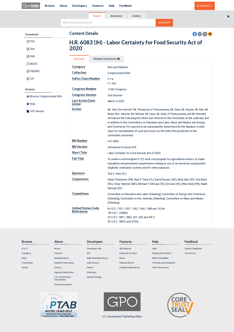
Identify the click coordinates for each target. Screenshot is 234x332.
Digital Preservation (64, 262)
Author (25, 267)
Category (26, 253)
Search (97, 16)
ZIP (30, 78)
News (122, 258)
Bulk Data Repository (97, 258)
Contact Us (190, 253)
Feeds (90, 267)
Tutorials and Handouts (163, 262)
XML (31, 56)
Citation (136, 16)
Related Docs (107, 58)
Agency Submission (64, 272)
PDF (31, 41)
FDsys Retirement (63, 284)
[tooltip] (118, 58)
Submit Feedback (193, 248)
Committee (27, 262)
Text (31, 49)
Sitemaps (91, 272)
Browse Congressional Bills (44, 96)
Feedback (125, 5)
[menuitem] (35, 248)
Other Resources (160, 267)
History (58, 267)
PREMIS (33, 71)
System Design (94, 277)
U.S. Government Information (62, 278)
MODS (32, 63)
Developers (79, 5)
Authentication (61, 258)
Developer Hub (94, 248)
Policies (58, 253)
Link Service (93, 262)
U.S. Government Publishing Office (122, 305)
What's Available (160, 258)
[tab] (97, 16)
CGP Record (35, 111)
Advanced (116, 16)
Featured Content (128, 253)
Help (111, 5)
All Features (125, 248)
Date (24, 258)
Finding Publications (130, 267)
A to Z (25, 248)
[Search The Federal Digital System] (164, 22)
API (88, 253)
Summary (79, 58)
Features (98, 5)
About (63, 5)
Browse (50, 5)
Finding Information (161, 253)
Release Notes (127, 262)
